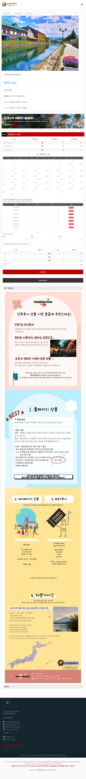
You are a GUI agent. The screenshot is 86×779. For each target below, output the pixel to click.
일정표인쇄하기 (43, 280)
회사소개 (22, 755)
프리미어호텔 (18, 13)
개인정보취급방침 (31, 755)
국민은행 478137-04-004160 (12, 727)
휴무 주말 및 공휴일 (10, 739)
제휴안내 (63, 755)
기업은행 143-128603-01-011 (13, 724)
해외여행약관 (45, 755)
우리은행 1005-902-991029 (12, 722)
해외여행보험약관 (55, 755)
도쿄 (38, 13)
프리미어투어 (7, 13)
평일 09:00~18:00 (9, 737)
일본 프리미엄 (29, 13)
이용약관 (39, 755)
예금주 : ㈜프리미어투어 (11, 729)
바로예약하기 (43, 272)
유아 (59, 236)
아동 (32, 236)
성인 (4, 236)
